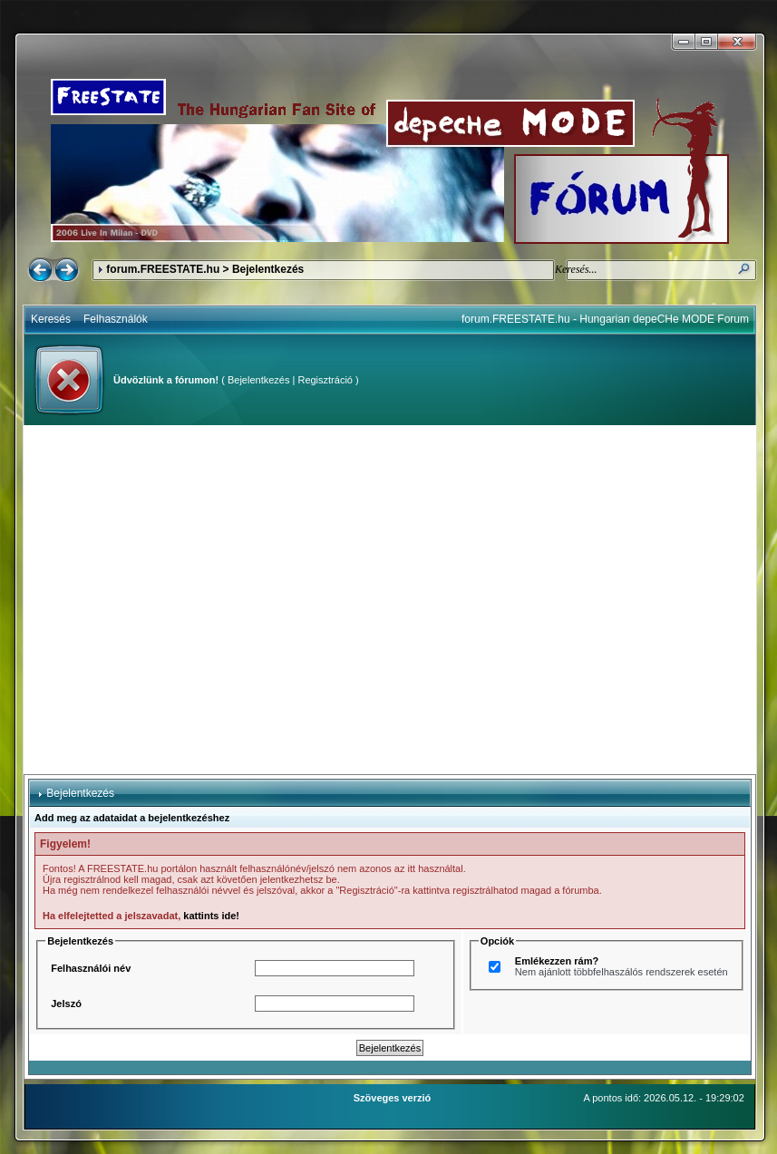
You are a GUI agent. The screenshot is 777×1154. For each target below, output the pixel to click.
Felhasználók (115, 319)
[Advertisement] (170, 600)
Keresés (51, 319)
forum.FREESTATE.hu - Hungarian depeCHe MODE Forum (605, 319)
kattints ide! (211, 915)
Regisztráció (325, 379)
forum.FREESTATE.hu (162, 269)
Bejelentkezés (259, 379)
